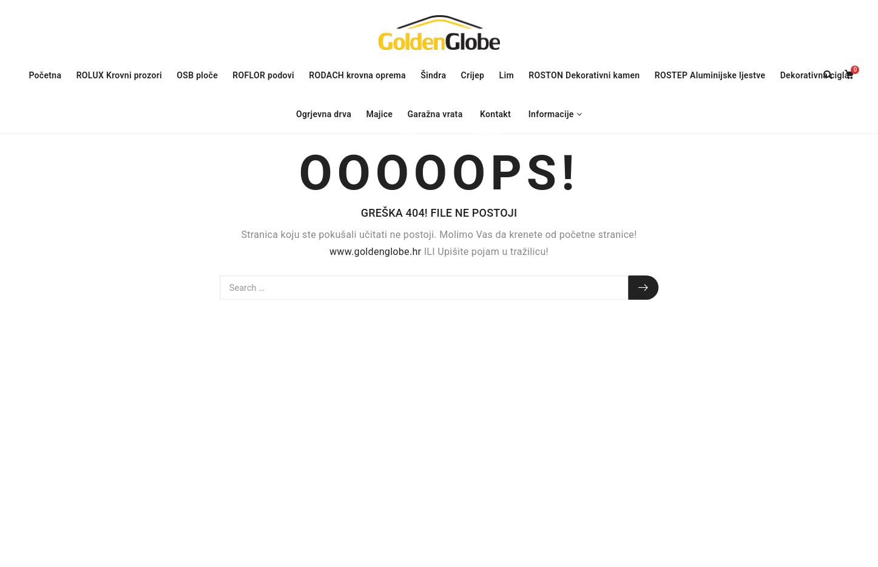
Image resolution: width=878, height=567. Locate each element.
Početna (45, 75)
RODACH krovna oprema (357, 75)
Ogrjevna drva (323, 114)
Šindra (433, 75)
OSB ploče (197, 75)
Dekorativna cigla (814, 75)
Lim (506, 75)
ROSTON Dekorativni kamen (584, 75)
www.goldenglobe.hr (375, 251)
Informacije (551, 114)
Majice (382, 116)
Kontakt (495, 114)
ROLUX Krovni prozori (122, 77)
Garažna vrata (437, 116)
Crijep (473, 75)
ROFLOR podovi (266, 75)
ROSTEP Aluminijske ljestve (710, 75)
